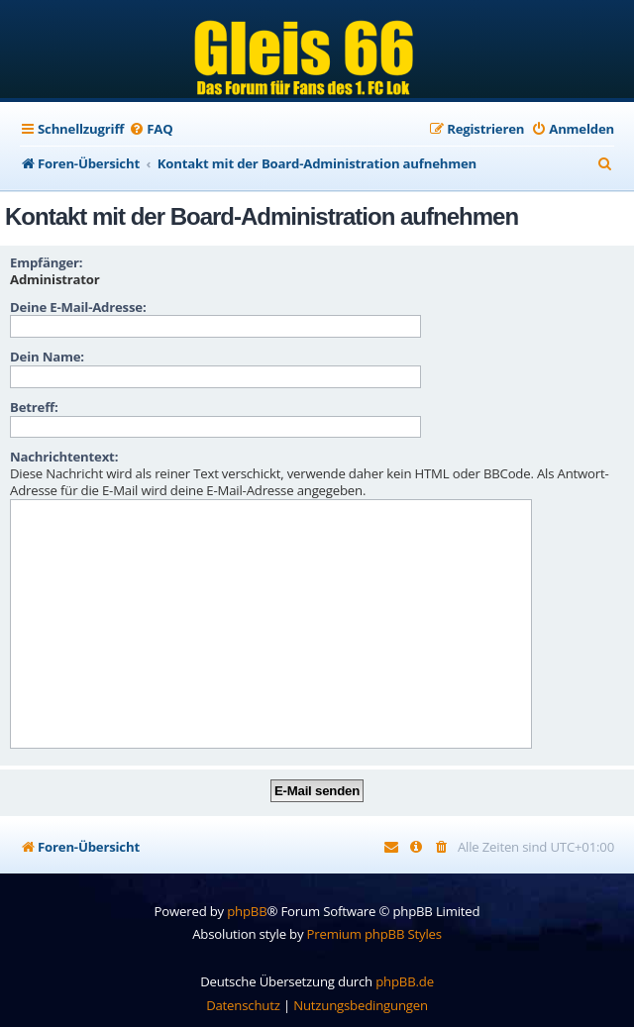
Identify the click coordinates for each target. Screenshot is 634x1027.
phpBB (246, 911)
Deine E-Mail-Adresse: (78, 307)
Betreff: (34, 407)
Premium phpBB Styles (374, 934)
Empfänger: (46, 262)
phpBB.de (404, 981)
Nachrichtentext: (64, 456)
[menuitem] (150, 129)
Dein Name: (47, 356)
